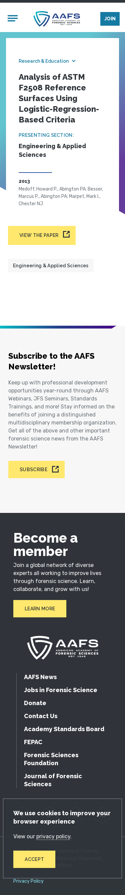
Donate (35, 702)
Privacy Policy (28, 881)
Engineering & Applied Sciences (51, 265)
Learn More (40, 608)
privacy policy (53, 836)
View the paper (38, 235)
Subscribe (33, 469)
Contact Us (40, 715)
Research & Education (44, 61)
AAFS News (40, 676)
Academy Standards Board (64, 728)
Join (110, 18)
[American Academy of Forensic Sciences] (56, 19)
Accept (34, 859)
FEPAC (33, 741)
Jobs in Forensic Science (60, 689)
